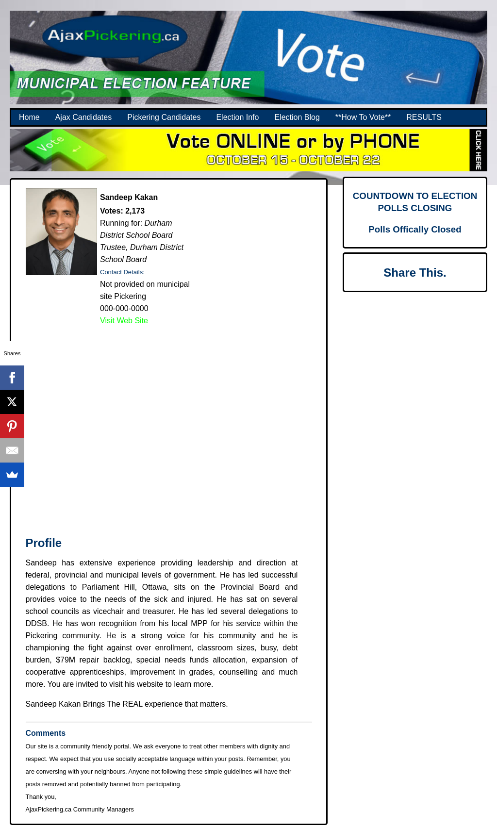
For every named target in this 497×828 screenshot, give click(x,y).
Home (29, 117)
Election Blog (296, 117)
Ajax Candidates (83, 117)
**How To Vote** (363, 117)
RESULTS (424, 117)
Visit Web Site (124, 320)
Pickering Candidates (163, 117)
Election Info (237, 117)
